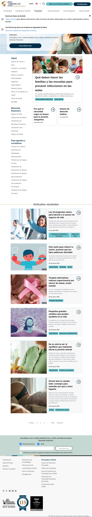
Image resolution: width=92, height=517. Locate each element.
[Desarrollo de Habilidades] (19, 151)
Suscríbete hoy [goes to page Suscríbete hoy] (25, 46)
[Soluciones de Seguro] (19, 117)
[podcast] (16, 491)
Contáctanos (82, 4)
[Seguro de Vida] (19, 114)
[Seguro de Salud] (19, 134)
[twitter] (7, 491)
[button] (38, 4)
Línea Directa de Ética (29, 468)
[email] (37, 448)
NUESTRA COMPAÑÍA (84, 11)
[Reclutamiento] (19, 156)
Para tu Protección (28, 471)
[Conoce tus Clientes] (19, 146)
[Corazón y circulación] (19, 68)
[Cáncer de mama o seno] (19, 63)
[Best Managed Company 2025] (10, 503)
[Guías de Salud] (19, 98)
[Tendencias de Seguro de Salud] (19, 191)
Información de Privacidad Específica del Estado (48, 479)
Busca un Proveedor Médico (59, 4)
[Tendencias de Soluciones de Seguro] (19, 168)
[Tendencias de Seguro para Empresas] (19, 175)
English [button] (31, 3)
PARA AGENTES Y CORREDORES (38, 11)
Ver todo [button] (14, 102)
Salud (42, 444)
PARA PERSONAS (7, 11)
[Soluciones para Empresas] (19, 129)
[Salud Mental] (19, 85)
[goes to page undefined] (77, 77)
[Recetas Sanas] (19, 88)
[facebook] (13, 491)
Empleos (6, 466)
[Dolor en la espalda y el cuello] (19, 93)
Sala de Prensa (8, 463)
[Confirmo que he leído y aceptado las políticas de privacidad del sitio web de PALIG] (21, 453)
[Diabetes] (19, 71)
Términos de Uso (27, 465)
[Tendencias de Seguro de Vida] (19, 161)
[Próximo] (60, 423)
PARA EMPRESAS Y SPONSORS (23, 11)
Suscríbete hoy (64, 448)
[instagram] (4, 491)
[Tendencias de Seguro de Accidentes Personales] (19, 183)
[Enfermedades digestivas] (19, 80)
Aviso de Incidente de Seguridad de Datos (21, 30)
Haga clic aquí (10, 19)
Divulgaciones (26, 474)
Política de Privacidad (48, 468)
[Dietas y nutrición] (19, 75)
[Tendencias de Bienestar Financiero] (19, 122)
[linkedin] (10, 491)
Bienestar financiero (29, 444)
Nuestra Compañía (9, 469)
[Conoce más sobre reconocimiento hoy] (37, 503)
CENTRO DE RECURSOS (54, 11)
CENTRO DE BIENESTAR (69, 11)
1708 (52, 423)
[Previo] (31, 423)
